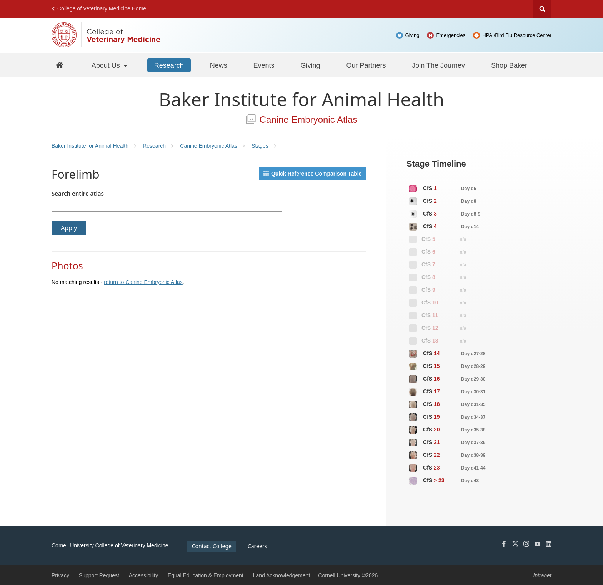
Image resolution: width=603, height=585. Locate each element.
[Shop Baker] (509, 65)
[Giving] (310, 65)
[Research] (169, 65)
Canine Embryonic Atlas (302, 119)
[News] (218, 65)
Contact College (212, 546)
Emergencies (450, 35)
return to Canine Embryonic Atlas (143, 282)
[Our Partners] (366, 65)
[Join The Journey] (438, 65)
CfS (442, 188)
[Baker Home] (59, 65)
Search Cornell (542, 9)
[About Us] (110, 65)
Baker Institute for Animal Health (301, 99)
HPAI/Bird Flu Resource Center (516, 35)
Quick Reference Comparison (312, 173)
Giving (412, 35)
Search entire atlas (78, 193)
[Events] (264, 65)
